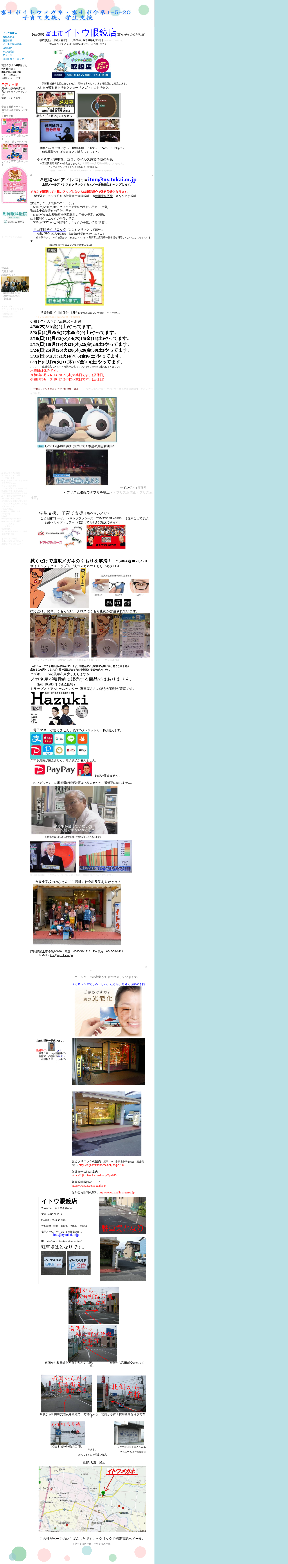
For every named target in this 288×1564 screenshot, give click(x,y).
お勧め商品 (9, 37)
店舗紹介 (7, 48)
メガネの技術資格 (12, 44)
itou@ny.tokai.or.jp (11, 71)
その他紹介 (9, 51)
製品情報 (7, 40)
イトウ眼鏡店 (10, 33)
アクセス (7, 55)
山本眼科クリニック (13, 59)
